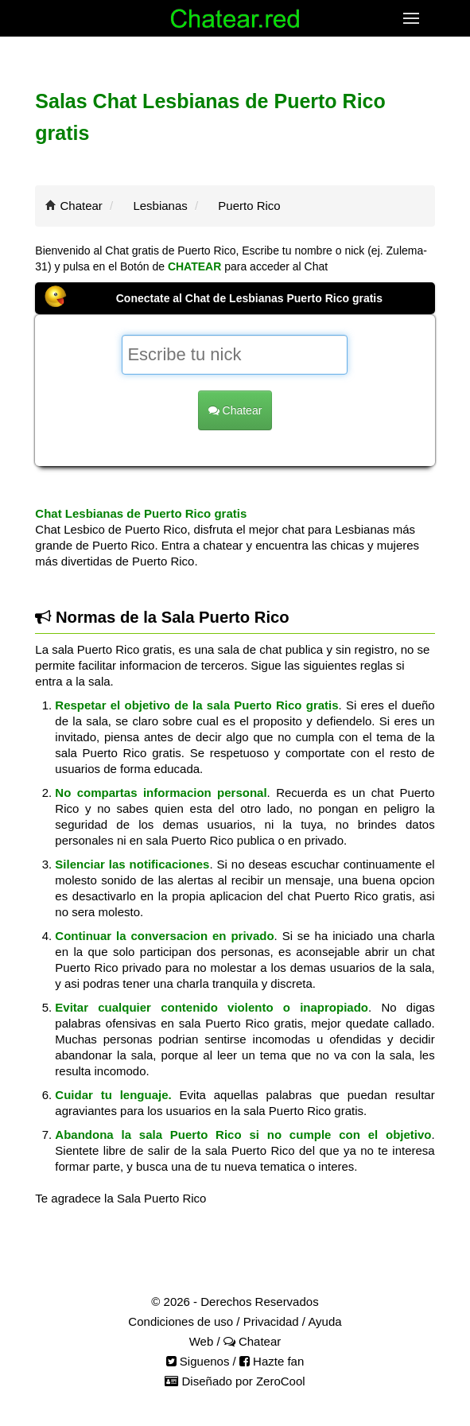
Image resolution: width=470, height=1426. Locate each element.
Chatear (81, 205)
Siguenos (198, 1361)
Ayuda (324, 1321)
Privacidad (271, 1321)
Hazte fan (271, 1361)
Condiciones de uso (180, 1321)
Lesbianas (160, 205)
